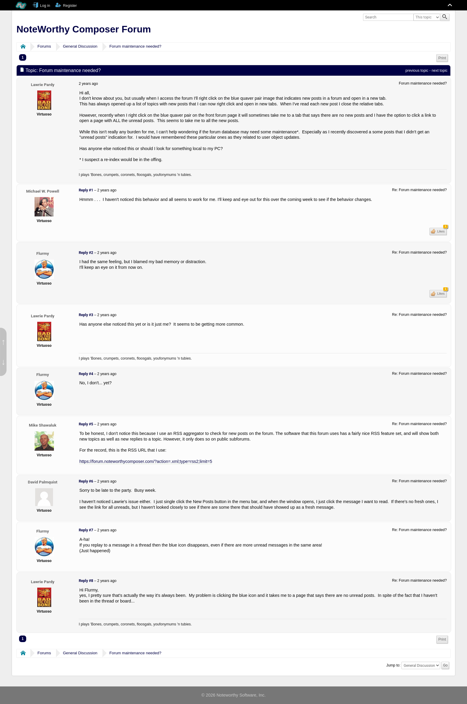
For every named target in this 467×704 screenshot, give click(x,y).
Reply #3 (86, 315)
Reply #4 (86, 374)
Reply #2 (86, 253)
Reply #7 (86, 530)
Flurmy (42, 253)
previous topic (416, 70)
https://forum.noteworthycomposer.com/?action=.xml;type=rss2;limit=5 (145, 461)
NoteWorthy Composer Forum (83, 29)
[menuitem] (442, 58)
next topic (439, 70)
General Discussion (80, 46)
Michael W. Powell (42, 191)
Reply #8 (86, 581)
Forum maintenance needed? (135, 46)
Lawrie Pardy (43, 84)
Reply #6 (86, 481)
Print (442, 58)
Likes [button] (441, 230)
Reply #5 (86, 424)
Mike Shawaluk (42, 425)
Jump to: (393, 665)
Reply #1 (86, 190)
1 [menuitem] (23, 57)
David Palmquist (42, 482)
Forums (44, 46)
